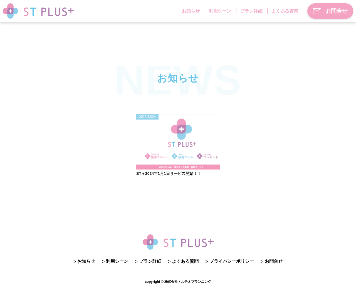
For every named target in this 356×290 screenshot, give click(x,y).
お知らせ (191, 11)
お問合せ (330, 11)
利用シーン (220, 11)
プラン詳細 (251, 11)
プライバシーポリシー (231, 261)
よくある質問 (284, 11)
